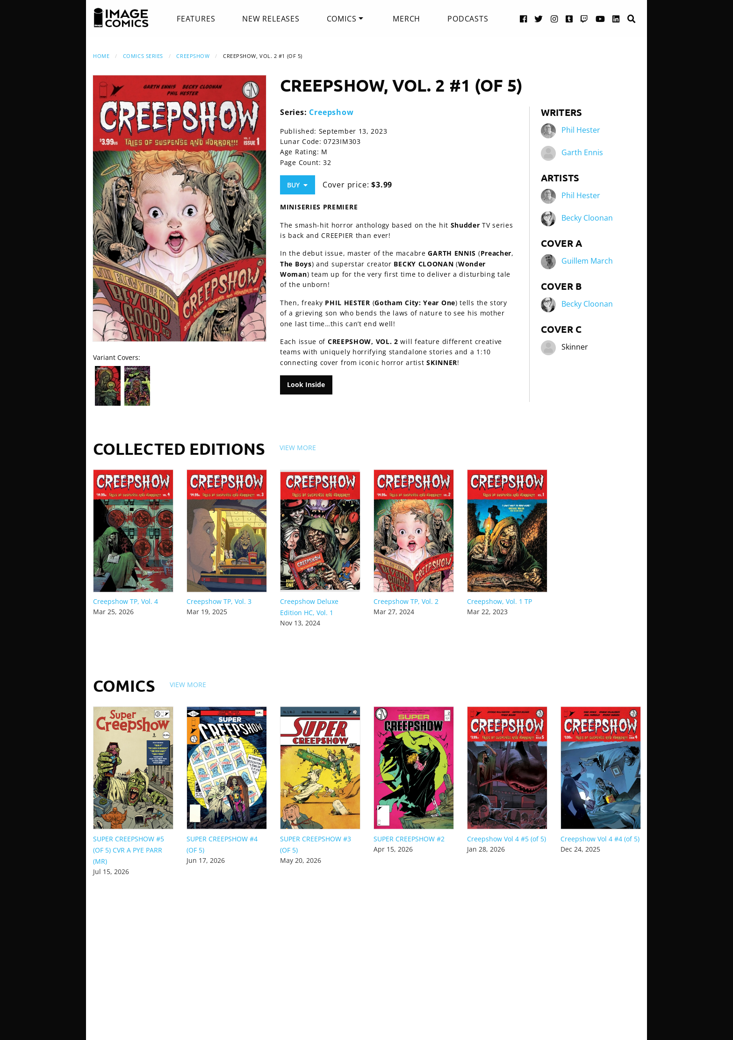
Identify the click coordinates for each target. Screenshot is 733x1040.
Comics (342, 19)
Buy (297, 184)
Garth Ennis (582, 152)
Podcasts (467, 19)
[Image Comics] (121, 18)
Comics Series (143, 55)
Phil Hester (580, 130)
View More (298, 447)
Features (196, 19)
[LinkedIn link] (616, 18)
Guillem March (587, 261)
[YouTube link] (600, 18)
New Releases (271, 19)
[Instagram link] (554, 18)
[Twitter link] (538, 18)
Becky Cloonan (587, 218)
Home (101, 55)
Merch (406, 19)
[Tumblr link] (569, 18)
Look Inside (306, 384)
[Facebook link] (523, 18)
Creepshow (192, 55)
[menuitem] (196, 18)
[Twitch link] (584, 18)
